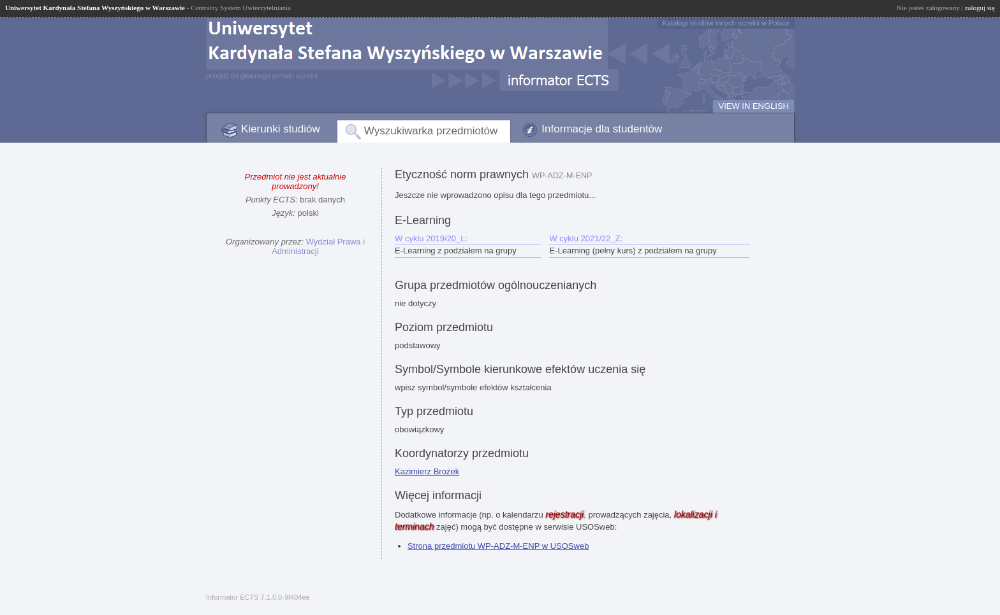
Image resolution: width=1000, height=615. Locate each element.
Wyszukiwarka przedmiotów (431, 131)
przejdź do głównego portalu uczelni (262, 76)
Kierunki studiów (280, 129)
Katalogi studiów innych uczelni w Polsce (726, 23)
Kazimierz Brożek (427, 471)
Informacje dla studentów (601, 129)
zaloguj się (980, 7)
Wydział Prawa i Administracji (318, 246)
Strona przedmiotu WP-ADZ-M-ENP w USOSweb (498, 546)
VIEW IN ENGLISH (753, 106)
